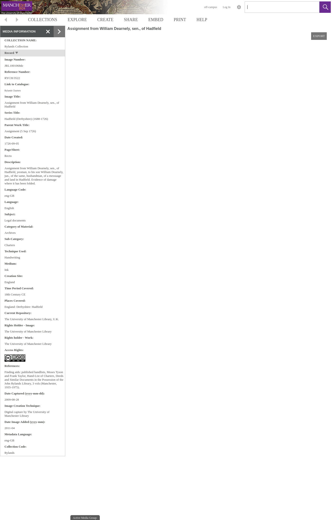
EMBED (155, 19)
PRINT (180, 19)
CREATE (105, 19)
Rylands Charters (13, 90)
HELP (201, 19)
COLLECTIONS (42, 19)
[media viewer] (198, 282)
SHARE (131, 19)
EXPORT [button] (319, 36)
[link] (312, 7)
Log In (226, 7)
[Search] (276, 7)
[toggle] (17, 53)
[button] (325, 7)
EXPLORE (77, 19)
